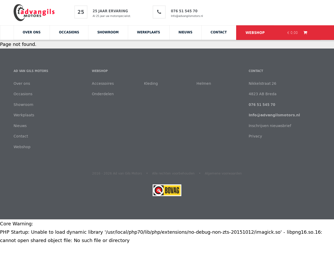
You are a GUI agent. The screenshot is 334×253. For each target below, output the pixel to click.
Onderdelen (103, 94)
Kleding (151, 83)
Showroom (108, 32)
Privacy (255, 136)
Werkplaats (148, 32)
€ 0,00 (293, 32)
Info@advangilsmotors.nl (187, 16)
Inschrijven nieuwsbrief (270, 125)
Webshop (255, 32)
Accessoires (103, 83)
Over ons (31, 32)
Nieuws (185, 32)
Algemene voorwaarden (223, 173)
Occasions (69, 32)
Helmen (203, 83)
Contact (219, 32)
